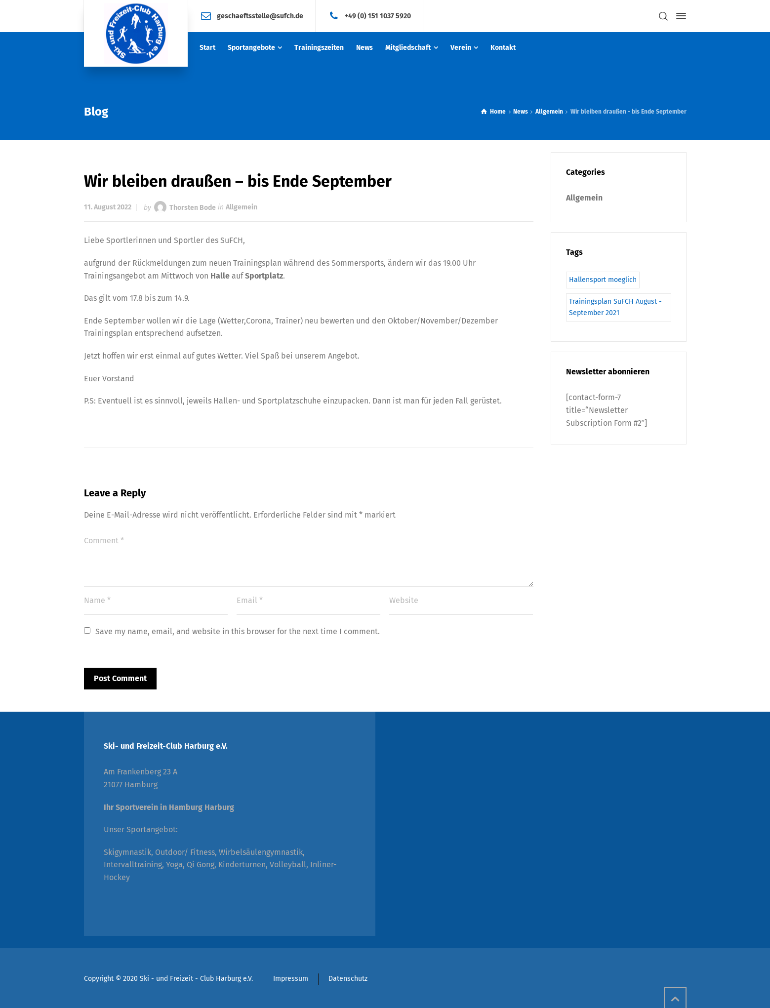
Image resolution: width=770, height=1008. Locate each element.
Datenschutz (347, 978)
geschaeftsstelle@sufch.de (260, 15)
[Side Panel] (679, 15)
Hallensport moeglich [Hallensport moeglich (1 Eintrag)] (603, 280)
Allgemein (241, 207)
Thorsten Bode (192, 207)
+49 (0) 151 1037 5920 (378, 15)
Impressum (290, 978)
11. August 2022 (107, 207)
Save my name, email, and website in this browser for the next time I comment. (237, 631)
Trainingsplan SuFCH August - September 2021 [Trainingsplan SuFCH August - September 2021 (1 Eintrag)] (615, 307)
